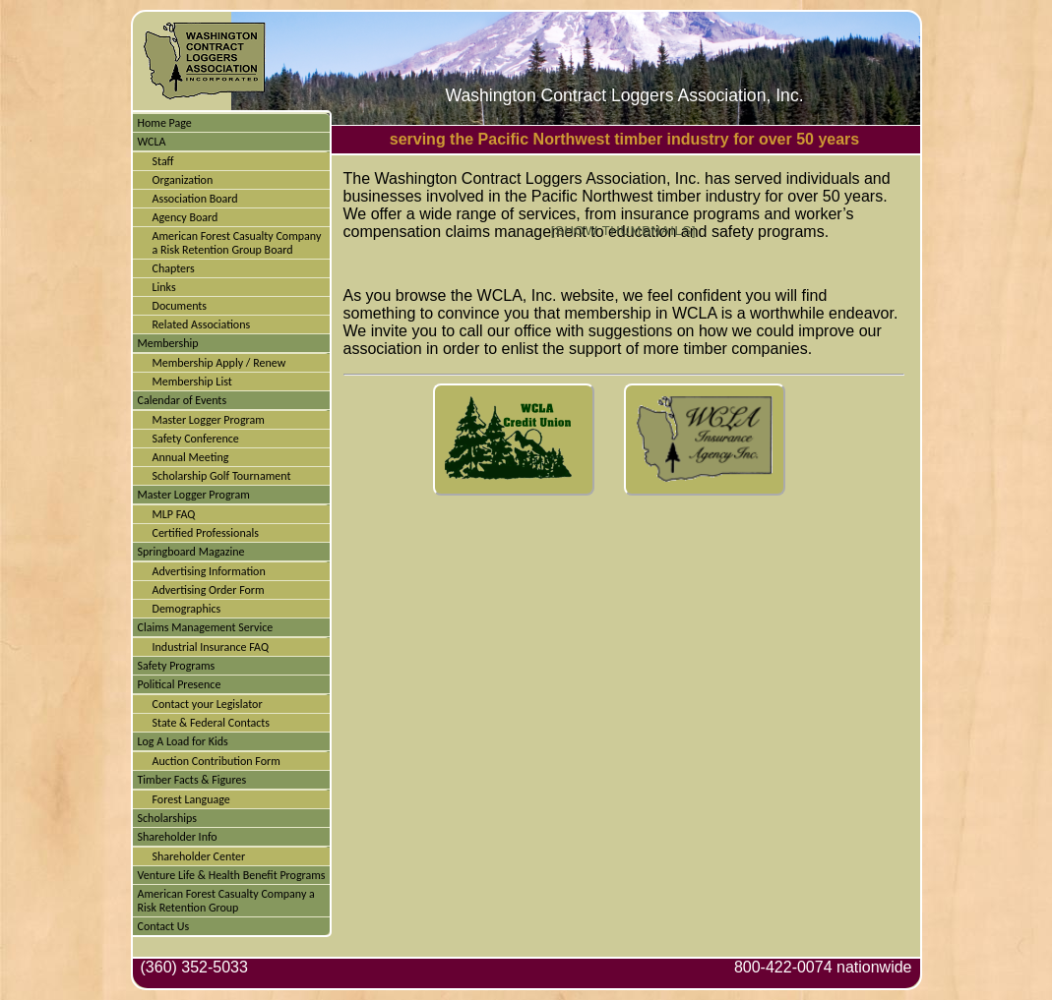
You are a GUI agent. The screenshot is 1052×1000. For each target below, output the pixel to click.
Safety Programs (177, 666)
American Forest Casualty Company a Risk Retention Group (226, 900)
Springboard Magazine (191, 552)
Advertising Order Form (209, 590)
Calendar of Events (182, 400)
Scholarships (167, 818)
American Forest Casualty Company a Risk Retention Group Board (237, 243)
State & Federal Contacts (212, 723)
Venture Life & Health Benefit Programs (232, 875)
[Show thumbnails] (624, 230)
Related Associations (202, 324)
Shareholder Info (177, 837)
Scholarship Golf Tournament (222, 476)
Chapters (174, 268)
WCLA (152, 141)
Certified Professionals (206, 533)
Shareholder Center (199, 856)
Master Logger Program (209, 420)
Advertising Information (209, 571)
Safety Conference (196, 438)
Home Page (165, 123)
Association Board (195, 199)
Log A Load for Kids (183, 741)
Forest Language (191, 799)
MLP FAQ (174, 514)
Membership (168, 343)
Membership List (192, 381)
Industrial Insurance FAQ (211, 647)
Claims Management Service (206, 627)
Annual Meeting (191, 457)
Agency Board (185, 217)
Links (164, 287)
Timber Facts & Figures (192, 780)
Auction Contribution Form (216, 761)
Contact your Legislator (208, 704)
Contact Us (164, 926)
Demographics (187, 609)
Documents (180, 306)
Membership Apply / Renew (219, 363)
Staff (163, 161)
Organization (183, 180)
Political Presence (179, 684)
